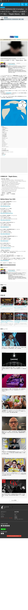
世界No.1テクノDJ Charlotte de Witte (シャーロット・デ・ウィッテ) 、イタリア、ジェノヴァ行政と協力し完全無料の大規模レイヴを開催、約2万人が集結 (13, 452)
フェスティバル (15, 19)
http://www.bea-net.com (5, 206)
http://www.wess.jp (4, 240)
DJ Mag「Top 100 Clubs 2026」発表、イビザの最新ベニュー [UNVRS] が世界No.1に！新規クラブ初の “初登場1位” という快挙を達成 (14, 368)
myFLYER (2, 516)
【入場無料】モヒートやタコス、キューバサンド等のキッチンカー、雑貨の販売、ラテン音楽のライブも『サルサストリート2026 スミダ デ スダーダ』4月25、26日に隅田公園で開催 (14, 411)
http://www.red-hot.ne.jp (5, 220)
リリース (5, 17)
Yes (17, 39)
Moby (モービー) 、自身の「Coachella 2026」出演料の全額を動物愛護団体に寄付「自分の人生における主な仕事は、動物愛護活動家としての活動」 (14, 432)
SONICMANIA (8, 92)
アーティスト (3, 514)
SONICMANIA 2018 (11, 64)
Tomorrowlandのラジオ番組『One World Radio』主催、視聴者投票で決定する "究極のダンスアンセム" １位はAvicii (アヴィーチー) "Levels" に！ (14, 389)
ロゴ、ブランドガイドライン (18, 519)
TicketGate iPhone (3, 533)
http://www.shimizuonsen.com (6, 213)
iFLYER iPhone (1, 533)
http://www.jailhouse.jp (5, 233)
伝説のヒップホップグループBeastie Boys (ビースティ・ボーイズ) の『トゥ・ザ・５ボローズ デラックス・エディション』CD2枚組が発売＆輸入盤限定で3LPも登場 (14, 473)
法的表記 (15, 516)
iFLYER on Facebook (3, 525)
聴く (20, 19)
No (19, 39)
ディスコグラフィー (7, 19)
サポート (15, 515)
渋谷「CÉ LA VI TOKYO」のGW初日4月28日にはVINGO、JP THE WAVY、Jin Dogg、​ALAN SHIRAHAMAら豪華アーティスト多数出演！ (13, 495)
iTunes (4, 155)
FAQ (15, 514)
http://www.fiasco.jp (4, 227)
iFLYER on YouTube (7, 525)
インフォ (15, 513)
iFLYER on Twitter (1, 525)
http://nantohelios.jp (4, 260)
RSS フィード (9, 525)
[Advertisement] (14, 27)
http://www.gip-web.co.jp (5, 247)
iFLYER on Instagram (5, 525)
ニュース (3, 7)
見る (22, 19)
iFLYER (2, 507)
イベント (2, 513)
